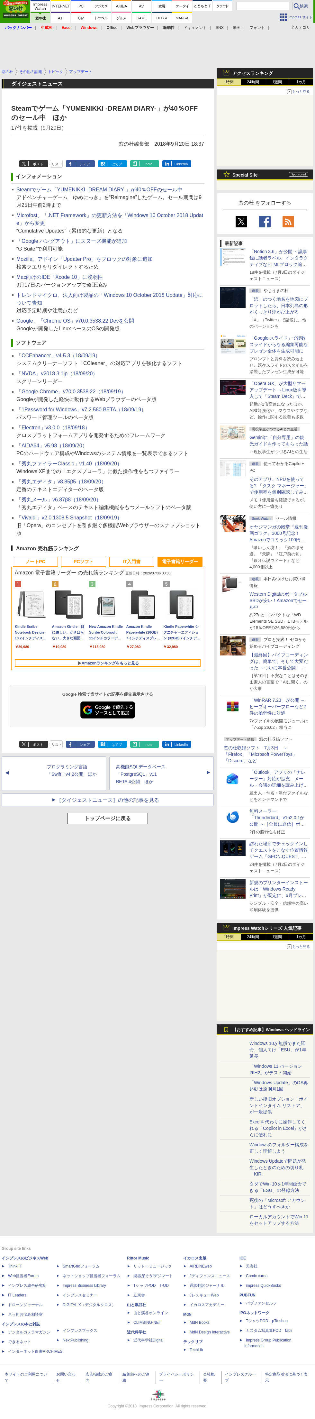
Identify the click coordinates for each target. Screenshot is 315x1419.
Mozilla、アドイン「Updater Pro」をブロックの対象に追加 (84, 259)
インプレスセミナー (80, 1295)
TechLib (196, 1350)
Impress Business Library (84, 1285)
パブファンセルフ (261, 1303)
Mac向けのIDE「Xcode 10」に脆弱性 (59, 277)
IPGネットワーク (254, 1313)
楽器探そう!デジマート (153, 1276)
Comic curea (256, 1276)
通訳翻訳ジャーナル (207, 1285)
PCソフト (83, 561)
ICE (242, 1258)
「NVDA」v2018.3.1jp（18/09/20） (57, 373)
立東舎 (139, 1295)
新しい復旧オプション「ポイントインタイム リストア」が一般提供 (278, 1105)
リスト (56, 164)
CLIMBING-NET (147, 1322)
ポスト (38, 164)
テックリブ (193, 1342)
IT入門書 (131, 561)
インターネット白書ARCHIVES (35, 1351)
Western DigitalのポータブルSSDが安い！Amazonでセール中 (278, 600)
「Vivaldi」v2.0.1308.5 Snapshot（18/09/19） (69, 517)
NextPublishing (75, 1340)
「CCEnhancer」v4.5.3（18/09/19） (58, 355)
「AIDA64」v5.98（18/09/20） (51, 445)
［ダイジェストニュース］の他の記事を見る (107, 800)
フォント (257, 27)
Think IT (15, 1266)
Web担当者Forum (23, 1276)
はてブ (117, 164)
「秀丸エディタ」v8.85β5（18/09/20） (61, 481)
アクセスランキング (252, 73)
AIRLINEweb (201, 1266)
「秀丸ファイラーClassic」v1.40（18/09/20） (69, 463)
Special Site (245, 175)
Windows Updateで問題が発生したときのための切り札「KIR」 (277, 1167)
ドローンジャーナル (25, 1305)
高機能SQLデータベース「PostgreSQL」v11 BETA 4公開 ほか (141, 774)
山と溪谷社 (136, 1305)
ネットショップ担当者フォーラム (92, 1276)
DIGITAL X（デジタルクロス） (89, 1305)
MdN (187, 1314)
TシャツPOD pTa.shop (267, 1321)
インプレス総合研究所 (27, 1285)
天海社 (251, 1266)
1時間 (229, 82)
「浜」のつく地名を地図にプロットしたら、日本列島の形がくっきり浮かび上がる (278, 306)
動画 (236, 27)
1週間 (277, 82)
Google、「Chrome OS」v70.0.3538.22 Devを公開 (75, 321)
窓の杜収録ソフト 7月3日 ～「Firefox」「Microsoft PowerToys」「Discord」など (260, 754)
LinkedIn (181, 164)
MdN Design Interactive (210, 1332)
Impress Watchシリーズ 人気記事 (267, 928)
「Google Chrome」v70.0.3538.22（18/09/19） (71, 391)
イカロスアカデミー (207, 1305)
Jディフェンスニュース (210, 1276)
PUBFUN (247, 1295)
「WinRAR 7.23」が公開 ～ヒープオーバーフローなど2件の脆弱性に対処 (277, 707)
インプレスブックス (80, 1330)
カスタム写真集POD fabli (269, 1330)
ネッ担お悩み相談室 (25, 1314)
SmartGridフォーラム (81, 1266)
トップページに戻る (108, 818)
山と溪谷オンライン (150, 1313)
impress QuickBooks (263, 1285)
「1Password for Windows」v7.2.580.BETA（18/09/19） (81, 409)
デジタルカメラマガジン (29, 1332)
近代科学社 (136, 1332)
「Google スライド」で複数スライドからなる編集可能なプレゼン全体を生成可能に (278, 344)
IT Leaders (17, 1295)
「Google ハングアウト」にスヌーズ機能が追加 (71, 241)
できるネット (19, 1342)
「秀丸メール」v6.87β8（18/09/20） (58, 499)
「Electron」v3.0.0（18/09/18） (53, 427)
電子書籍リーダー (180, 561)
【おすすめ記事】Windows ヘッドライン (271, 1030)
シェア (84, 164)
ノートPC (35, 561)
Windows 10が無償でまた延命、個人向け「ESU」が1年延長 (277, 1050)
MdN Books (200, 1322)
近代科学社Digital (148, 1340)
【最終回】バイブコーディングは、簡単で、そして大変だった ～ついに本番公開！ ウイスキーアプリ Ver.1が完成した (278, 667)
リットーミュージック (152, 1266)
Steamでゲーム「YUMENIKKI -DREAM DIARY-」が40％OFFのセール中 (99, 189)
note (149, 164)
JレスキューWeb (204, 1295)
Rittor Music (138, 1258)
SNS (220, 27)
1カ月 (301, 82)
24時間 (253, 82)
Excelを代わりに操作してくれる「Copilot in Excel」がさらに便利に (278, 1128)
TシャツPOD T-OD (151, 1285)
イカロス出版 (194, 1258)
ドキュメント (195, 27)
